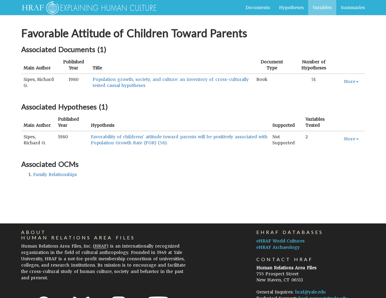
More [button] (351, 81)
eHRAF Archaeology (278, 247)
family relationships (55, 174)
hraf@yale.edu (310, 292)
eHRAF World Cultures (280, 241)
